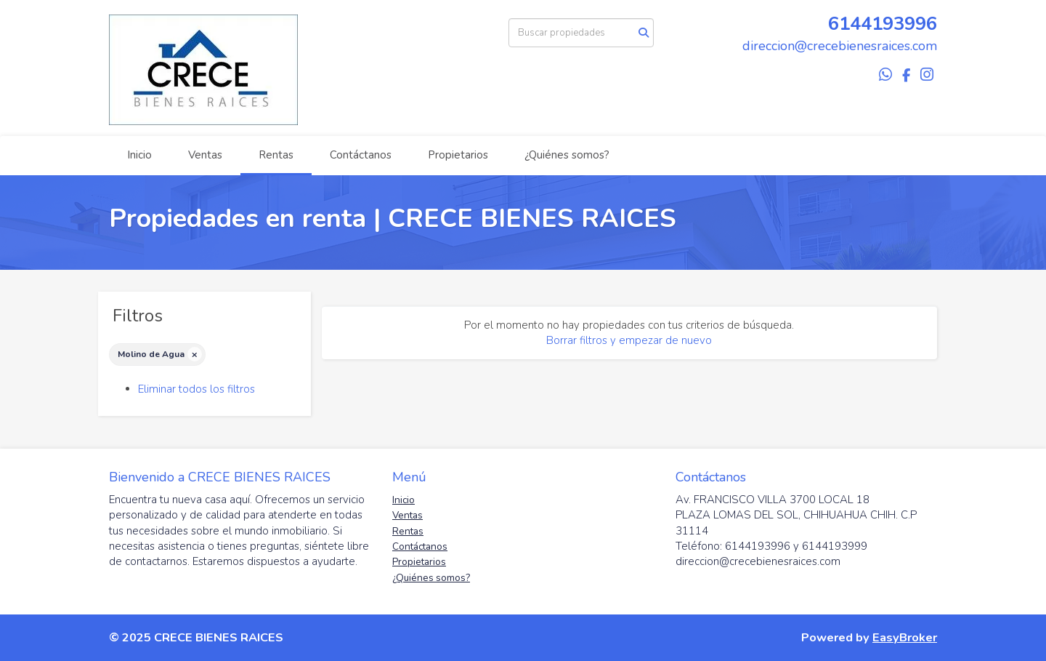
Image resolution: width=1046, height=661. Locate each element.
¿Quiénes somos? (566, 155)
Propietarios (458, 155)
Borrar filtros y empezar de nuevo (629, 340)
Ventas (205, 155)
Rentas (276, 155)
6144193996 (882, 23)
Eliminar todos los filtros (196, 389)
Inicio (139, 155)
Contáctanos (361, 155)
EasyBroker (904, 637)
